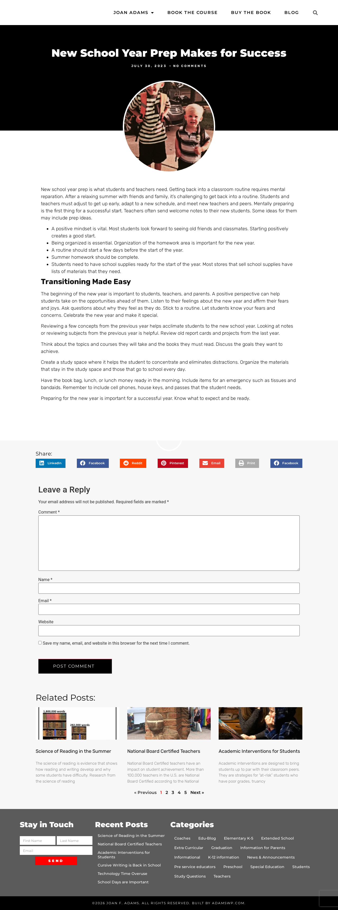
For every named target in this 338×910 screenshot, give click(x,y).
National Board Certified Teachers (163, 751)
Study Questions (190, 876)
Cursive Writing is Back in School (129, 865)
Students (301, 866)
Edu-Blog (207, 838)
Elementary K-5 (238, 838)
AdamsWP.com (228, 903)
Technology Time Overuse (122, 873)
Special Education (267, 866)
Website (45, 622)
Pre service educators (194, 866)
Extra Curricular (188, 847)
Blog (291, 12)
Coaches (182, 838)
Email (44, 601)
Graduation (221, 847)
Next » (197, 792)
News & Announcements (271, 857)
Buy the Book (251, 12)
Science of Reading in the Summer (73, 751)
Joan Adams (134, 12)
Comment (49, 512)
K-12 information (223, 857)
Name (45, 580)
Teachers (222, 876)
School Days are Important (123, 882)
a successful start (102, 211)
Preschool (232, 866)
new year (97, 294)
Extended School (277, 838)
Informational (187, 857)
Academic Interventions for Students (259, 751)
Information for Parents (262, 847)
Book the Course (192, 12)
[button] (315, 12)
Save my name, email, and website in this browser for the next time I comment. (116, 643)
